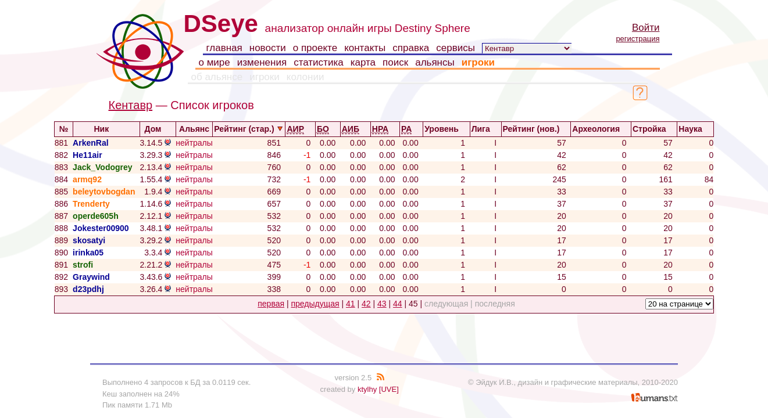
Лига (485, 129)
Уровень (446, 129)
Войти (646, 27)
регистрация (637, 38)
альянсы (435, 62)
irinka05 (88, 252)
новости (267, 47)
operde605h (96, 216)
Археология (601, 129)
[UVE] (389, 389)
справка (410, 47)
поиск (395, 62)
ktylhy (367, 389)
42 (366, 303)
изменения (262, 62)
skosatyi (89, 240)
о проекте (315, 47)
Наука (695, 129)
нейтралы (194, 142)
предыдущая (315, 303)
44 (397, 303)
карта (363, 62)
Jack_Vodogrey (102, 167)
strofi (83, 264)
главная (224, 47)
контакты (364, 47)
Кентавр (131, 105)
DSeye (221, 23)
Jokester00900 (101, 228)
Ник (106, 129)
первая (271, 303)
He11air (87, 155)
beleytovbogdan (104, 191)
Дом (158, 129)
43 (382, 303)
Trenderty (91, 203)
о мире (214, 62)
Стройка (654, 129)
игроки (478, 62)
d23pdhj (88, 289)
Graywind (91, 277)
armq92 (87, 179)
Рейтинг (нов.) (536, 129)
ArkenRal (90, 142)
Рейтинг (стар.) (249, 129)
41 (350, 303)
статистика (319, 62)
